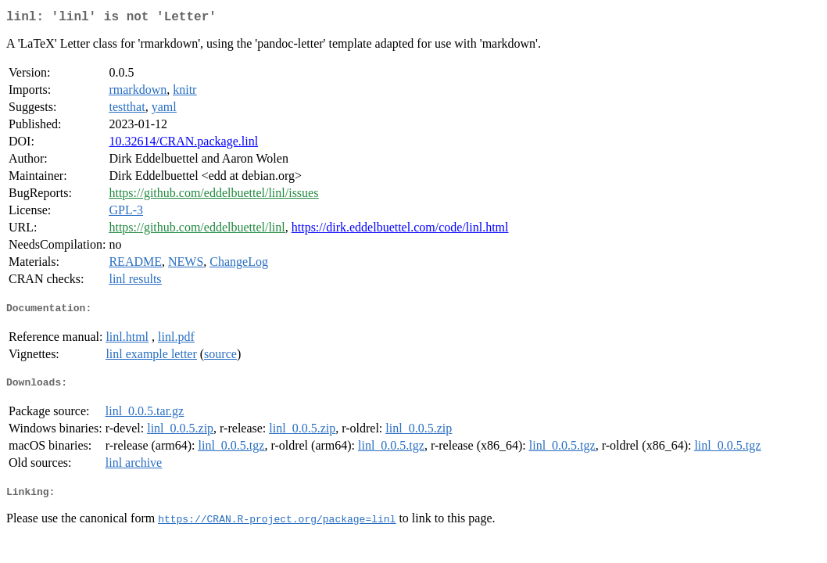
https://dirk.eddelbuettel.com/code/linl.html (400, 230)
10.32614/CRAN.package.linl (183, 144)
